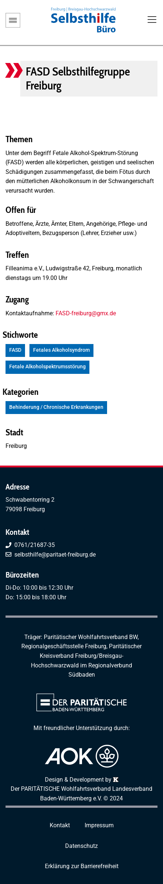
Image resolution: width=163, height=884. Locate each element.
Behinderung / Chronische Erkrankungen (56, 407)
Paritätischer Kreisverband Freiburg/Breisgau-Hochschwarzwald (86, 656)
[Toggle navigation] (151, 20)
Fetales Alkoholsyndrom (61, 350)
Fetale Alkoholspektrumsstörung (47, 367)
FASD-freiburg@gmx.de (86, 313)
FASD (15, 350)
